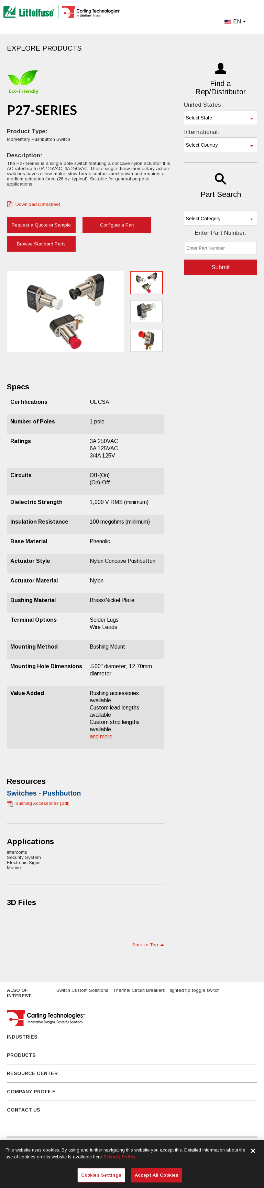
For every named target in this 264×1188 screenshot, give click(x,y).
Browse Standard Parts (41, 243)
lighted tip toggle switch (195, 990)
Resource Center (32, 1073)
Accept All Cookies (156, 1175)
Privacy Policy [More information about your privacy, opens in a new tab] (119, 1156)
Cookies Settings (101, 1175)
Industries (22, 1037)
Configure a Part (117, 225)
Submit (220, 267)
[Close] (253, 1150)
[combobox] (220, 117)
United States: (203, 105)
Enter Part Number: (220, 233)
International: (201, 132)
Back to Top (145, 944)
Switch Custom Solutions (82, 990)
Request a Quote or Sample (41, 225)
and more (101, 736)
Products (21, 1055)
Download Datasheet (37, 204)
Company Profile (31, 1091)
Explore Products (44, 48)
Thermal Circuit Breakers (139, 990)
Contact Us (23, 1110)
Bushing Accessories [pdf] (42, 803)
